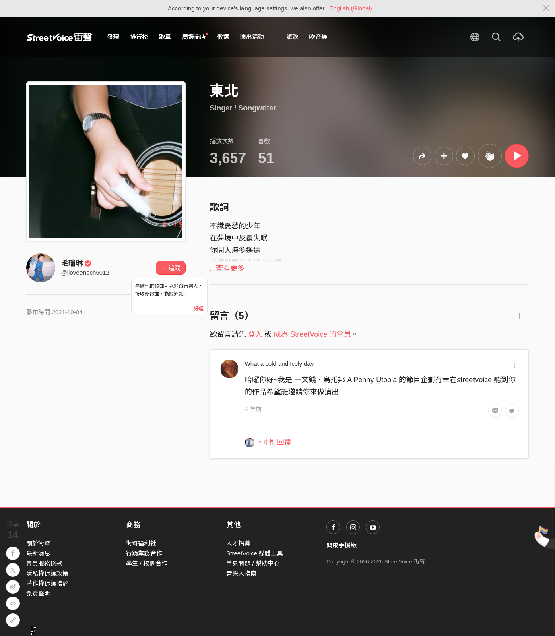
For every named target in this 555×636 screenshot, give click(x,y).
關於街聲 (38, 543)
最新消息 (38, 553)
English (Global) (350, 8)
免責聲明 (38, 593)
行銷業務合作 (144, 553)
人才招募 (238, 543)
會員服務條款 (44, 563)
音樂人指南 (241, 573)
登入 (255, 334)
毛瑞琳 (76, 263)
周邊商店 (195, 37)
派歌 (292, 36)
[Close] (546, 8)
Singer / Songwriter (243, 108)
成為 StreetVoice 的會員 (312, 334)
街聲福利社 (141, 543)
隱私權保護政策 (47, 573)
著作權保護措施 (47, 583)
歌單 (165, 36)
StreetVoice (59, 37)
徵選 (223, 36)
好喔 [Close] (199, 308)
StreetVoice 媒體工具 (254, 553)
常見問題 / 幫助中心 (253, 563)
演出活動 (252, 36)
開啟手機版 (341, 545)
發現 (113, 36)
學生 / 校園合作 (146, 563)
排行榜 (139, 36)
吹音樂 (318, 36)
